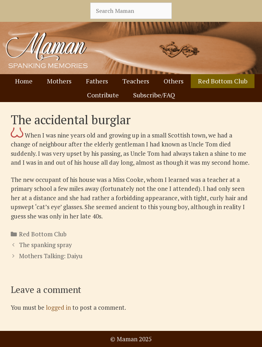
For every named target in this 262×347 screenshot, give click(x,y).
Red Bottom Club (222, 81)
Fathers (97, 81)
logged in (58, 307)
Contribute (103, 95)
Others (174, 81)
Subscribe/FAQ (154, 95)
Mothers (59, 81)
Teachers (135, 81)
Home (24, 81)
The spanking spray (45, 245)
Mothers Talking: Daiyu (51, 256)
